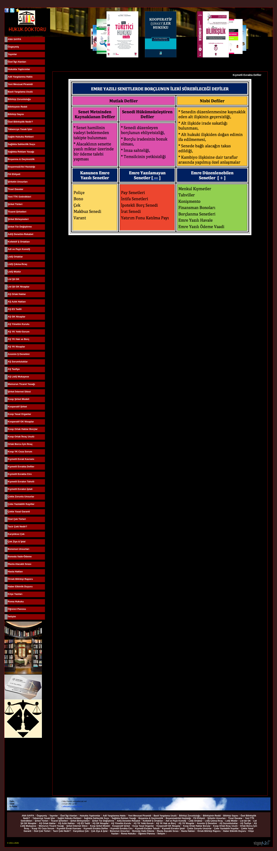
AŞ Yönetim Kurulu (18, 324)
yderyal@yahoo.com (72, 806)
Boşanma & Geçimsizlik (21, 159)
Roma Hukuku (16, 601)
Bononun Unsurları (18, 549)
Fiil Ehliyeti (14, 174)
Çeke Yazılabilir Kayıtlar (21, 504)
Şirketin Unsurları (17, 181)
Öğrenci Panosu (17, 609)
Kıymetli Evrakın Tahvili (21, 481)
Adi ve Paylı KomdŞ (19, 249)
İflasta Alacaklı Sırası (19, 564)
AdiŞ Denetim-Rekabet (20, 234)
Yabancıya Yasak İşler (20, 129)
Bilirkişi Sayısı (16, 114)
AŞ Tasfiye (14, 369)
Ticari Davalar (15, 189)
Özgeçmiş (13, 46)
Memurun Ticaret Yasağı (21, 384)
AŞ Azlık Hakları (17, 301)
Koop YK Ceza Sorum (20, 451)
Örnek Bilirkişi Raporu (20, 579)
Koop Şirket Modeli (18, 399)
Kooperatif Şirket (17, 406)
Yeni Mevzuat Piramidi (20, 84)
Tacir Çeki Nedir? (17, 526)
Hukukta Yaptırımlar (19, 69)
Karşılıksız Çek (16, 534)
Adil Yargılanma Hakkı (20, 76)
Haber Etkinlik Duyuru (20, 586)
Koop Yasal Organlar (19, 414)
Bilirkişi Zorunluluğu (19, 99)
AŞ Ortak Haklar (17, 294)
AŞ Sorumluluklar (18, 361)
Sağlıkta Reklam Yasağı (21, 151)
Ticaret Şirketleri (17, 211)
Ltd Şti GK (13, 279)
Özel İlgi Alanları (17, 61)
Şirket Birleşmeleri (18, 219)
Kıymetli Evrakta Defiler (21, 466)
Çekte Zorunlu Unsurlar (21, 496)
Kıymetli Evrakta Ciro (20, 474)
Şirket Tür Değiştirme (20, 226)
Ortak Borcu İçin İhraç (20, 444)
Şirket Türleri (15, 204)
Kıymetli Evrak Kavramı (21, 459)
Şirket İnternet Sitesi (19, 391)
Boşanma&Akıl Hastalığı (21, 166)
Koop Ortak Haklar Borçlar (23, 429)
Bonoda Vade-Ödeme (20, 556)
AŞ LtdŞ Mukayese (18, 376)
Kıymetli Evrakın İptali (20, 489)
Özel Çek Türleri (17, 519)
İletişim (12, 616)
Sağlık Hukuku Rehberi (21, 136)
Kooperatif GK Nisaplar (21, 421)
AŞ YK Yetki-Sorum (18, 331)
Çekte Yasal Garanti (19, 511)
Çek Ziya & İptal (16, 541)
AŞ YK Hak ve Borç (18, 339)
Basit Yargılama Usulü (20, 91)
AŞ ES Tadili (15, 309)
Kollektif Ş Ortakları (19, 241)
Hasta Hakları (15, 571)
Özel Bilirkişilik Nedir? (20, 121)
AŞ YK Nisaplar (16, 346)
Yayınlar (12, 54)
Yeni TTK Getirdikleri (19, 196)
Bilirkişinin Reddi (17, 106)
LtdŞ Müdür (14, 271)
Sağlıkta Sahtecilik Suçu (21, 144)
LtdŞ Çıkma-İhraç (17, 264)
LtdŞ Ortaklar (15, 256)
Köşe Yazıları (15, 594)
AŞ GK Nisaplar (16, 316)
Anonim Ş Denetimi (18, 354)
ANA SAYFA (14, 39)
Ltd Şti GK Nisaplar (18, 286)
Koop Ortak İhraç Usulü (21, 436)
